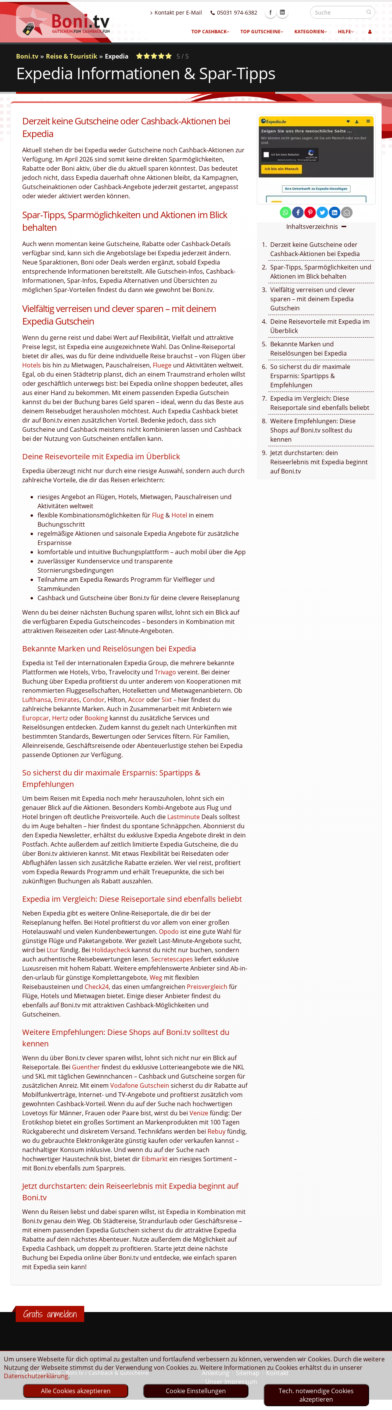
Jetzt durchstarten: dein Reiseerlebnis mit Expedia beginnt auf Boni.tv (319, 462)
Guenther (86, 1067)
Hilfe (346, 31)
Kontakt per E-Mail (193, 12)
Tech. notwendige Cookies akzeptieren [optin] (316, 1395)
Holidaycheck (111, 950)
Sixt (167, 699)
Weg (156, 977)
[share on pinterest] (310, 212)
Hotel (179, 515)
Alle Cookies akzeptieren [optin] (76, 1391)
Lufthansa (36, 699)
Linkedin (299, 12)
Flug (158, 515)
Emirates (67, 699)
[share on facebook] (298, 212)
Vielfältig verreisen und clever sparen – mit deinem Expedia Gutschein (312, 299)
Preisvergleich (207, 986)
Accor (136, 699)
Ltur (53, 950)
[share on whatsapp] (285, 212)
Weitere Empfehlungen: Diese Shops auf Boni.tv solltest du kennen (313, 430)
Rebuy (216, 1131)
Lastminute (183, 817)
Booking (96, 718)
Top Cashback (210, 31)
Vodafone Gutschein (139, 1085)
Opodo (169, 931)
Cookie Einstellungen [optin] (196, 1391)
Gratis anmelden (50, 1313)
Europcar (35, 718)
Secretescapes (172, 959)
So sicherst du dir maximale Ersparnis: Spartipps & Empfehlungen (310, 375)
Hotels (31, 365)
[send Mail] (347, 212)
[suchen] (369, 12)
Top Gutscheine (262, 31)
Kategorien (310, 31)
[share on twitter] (322, 212)
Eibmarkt (155, 1159)
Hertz (60, 718)
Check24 (97, 986)
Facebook (287, 12)
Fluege (162, 365)
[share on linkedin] (334, 212)
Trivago (165, 672)
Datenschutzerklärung (36, 1376)
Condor (94, 699)
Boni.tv (27, 56)
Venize (198, 1113)
